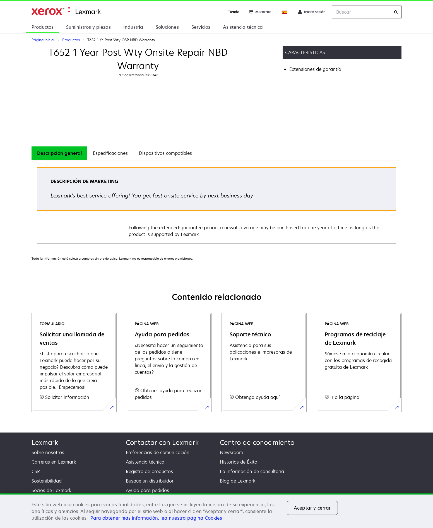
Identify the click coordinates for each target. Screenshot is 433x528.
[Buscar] (395, 12)
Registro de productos (149, 471)
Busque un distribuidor (150, 481)
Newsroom (231, 452)
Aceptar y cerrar (312, 508)
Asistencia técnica (243, 27)
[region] (216, 510)
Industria (133, 27)
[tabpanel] (216, 204)
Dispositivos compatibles (165, 153)
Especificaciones (110, 153)
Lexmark (45, 442)
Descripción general (59, 153)
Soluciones (167, 27)
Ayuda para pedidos (147, 490)
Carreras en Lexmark (54, 462)
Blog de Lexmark (238, 481)
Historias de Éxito (238, 462)
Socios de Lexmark (51, 490)
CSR (36, 471)
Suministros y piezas (88, 27)
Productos (43, 27)
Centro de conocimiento (257, 442)
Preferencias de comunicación (157, 452)
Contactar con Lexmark (162, 442)
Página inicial (66, 10)
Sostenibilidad (47, 481)
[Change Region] (284, 12)
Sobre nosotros (48, 452)
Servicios (200, 27)
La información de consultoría (252, 471)
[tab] (59, 153)
